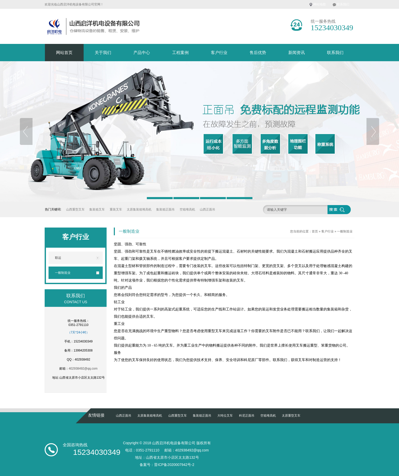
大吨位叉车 (225, 415)
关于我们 (103, 52)
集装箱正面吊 (165, 209)
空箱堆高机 (187, 209)
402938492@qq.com (83, 368)
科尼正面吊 (246, 415)
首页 (315, 231)
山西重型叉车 (75, 209)
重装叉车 (116, 209)
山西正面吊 (207, 209)
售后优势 (258, 52)
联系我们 (343, 4)
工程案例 (180, 52)
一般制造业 (345, 231)
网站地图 (319, 4)
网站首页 (64, 52)
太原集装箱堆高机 (139, 209)
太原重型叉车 (291, 415)
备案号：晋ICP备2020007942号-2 (167, 465)
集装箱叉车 (97, 209)
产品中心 (141, 52)
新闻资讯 (296, 52)
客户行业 (219, 52)
